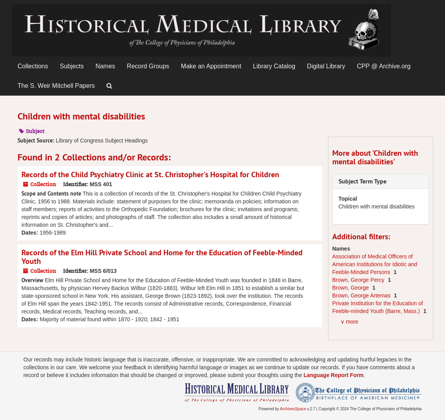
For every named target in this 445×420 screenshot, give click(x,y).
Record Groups (148, 66)
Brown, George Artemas (362, 295)
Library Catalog (274, 66)
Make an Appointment (211, 66)
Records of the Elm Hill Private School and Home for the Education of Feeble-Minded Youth (162, 256)
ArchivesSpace (293, 409)
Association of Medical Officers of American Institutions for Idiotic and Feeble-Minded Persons (374, 264)
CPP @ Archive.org (384, 66)
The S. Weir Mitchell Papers (56, 85)
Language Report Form (333, 375)
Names (105, 66)
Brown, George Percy (359, 280)
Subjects (71, 66)
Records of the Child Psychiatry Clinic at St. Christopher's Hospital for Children (150, 174)
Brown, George (351, 288)
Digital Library (326, 66)
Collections (33, 66)
